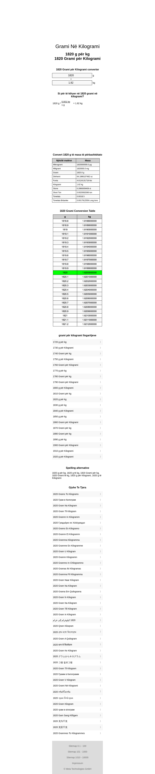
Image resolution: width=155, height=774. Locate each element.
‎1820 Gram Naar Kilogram (66, 580)
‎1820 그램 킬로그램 (62, 662)
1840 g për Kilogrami (63, 411)
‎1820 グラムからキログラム (67, 656)
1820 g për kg (60, 399)
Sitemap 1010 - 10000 (77, 757)
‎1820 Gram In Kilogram (64, 614)
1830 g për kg (60, 405)
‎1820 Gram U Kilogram (64, 551)
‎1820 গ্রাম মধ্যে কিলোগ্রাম (64, 632)
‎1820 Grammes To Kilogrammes (69, 733)
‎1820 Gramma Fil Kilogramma (68, 574)
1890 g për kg (60, 439)
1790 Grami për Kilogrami (65, 382)
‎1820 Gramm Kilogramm (65, 557)
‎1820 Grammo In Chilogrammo (68, 563)
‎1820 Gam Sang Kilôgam (65, 715)
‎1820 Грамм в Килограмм (66, 674)
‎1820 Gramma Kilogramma (66, 540)
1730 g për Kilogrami (63, 347)
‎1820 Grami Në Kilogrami (65, 685)
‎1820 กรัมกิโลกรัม (61, 692)
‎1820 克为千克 (60, 721)
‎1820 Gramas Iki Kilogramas (67, 568)
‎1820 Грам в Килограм (64, 500)
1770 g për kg (60, 370)
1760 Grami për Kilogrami (65, 365)
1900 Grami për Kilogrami (65, 445)
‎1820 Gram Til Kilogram (64, 511)
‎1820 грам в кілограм (63, 709)
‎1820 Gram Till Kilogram (65, 608)
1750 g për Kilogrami (63, 359)
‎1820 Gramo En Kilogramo (66, 528)
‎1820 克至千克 (60, 727)
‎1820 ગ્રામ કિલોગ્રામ (63, 698)
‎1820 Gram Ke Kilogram (65, 650)
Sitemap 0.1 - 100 (77, 746)
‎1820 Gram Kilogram (63, 704)
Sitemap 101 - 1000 (77, 751)
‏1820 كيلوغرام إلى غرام (64, 620)
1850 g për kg (60, 416)
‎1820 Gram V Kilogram (64, 680)
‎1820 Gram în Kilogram (64, 597)
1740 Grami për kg (62, 353)
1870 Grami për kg (62, 428)
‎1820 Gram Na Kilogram (65, 505)
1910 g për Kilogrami (63, 451)
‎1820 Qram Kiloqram (63, 626)
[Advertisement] (36, 48)
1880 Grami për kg (62, 433)
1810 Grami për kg (62, 393)
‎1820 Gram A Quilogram (65, 638)
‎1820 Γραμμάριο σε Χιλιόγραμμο (69, 522)
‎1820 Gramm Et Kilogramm (66, 534)
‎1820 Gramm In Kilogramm (66, 517)
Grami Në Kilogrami (77, 46)
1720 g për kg (60, 342)
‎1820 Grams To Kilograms (66, 494)
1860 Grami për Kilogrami (65, 422)
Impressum (77, 763)
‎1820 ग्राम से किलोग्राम (62, 644)
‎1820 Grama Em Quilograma (67, 591)
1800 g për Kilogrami (63, 388)
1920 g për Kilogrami (63, 456)
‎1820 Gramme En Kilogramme (68, 545)
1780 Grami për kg (62, 376)
